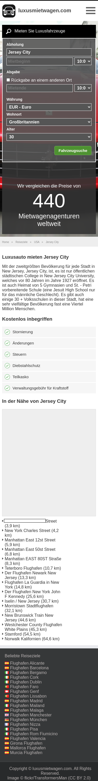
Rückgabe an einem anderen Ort (41, 80)
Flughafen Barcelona (29, 668)
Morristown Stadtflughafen (29, 606)
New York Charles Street (27, 530)
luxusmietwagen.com (44, 10)
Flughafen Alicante (27, 663)
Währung (14, 99)
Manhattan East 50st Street (30, 549)
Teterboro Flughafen (23, 568)
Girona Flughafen (26, 743)
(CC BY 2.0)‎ (79, 778)
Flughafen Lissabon (28, 696)
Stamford (13, 634)
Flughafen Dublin (26, 682)
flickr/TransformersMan (45, 778)
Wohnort (14, 114)
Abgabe (13, 72)
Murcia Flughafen (26, 752)
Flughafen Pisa (24, 729)
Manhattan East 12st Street (30, 540)
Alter (11, 129)
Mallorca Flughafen (27, 748)
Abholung (15, 44)
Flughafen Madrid (26, 701)
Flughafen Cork (24, 677)
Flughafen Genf (24, 691)
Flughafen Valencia (27, 738)
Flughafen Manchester (30, 715)
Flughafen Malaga (26, 710)
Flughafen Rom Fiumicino (33, 734)
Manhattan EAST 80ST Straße (33, 559)
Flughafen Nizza (25, 724)
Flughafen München (28, 719)
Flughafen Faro (24, 686)
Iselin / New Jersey (22, 601)
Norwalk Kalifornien (23, 639)
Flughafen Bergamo (28, 672)
